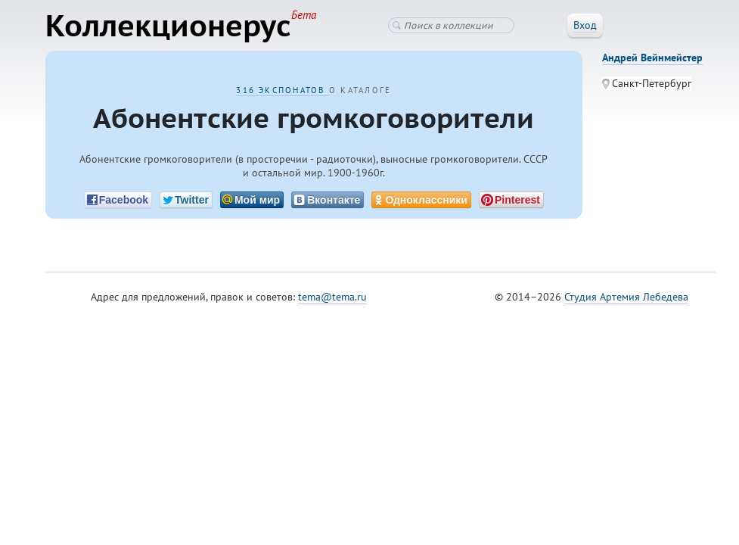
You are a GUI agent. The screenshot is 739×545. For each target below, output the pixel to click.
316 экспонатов (282, 90)
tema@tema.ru (332, 297)
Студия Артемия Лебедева (626, 297)
